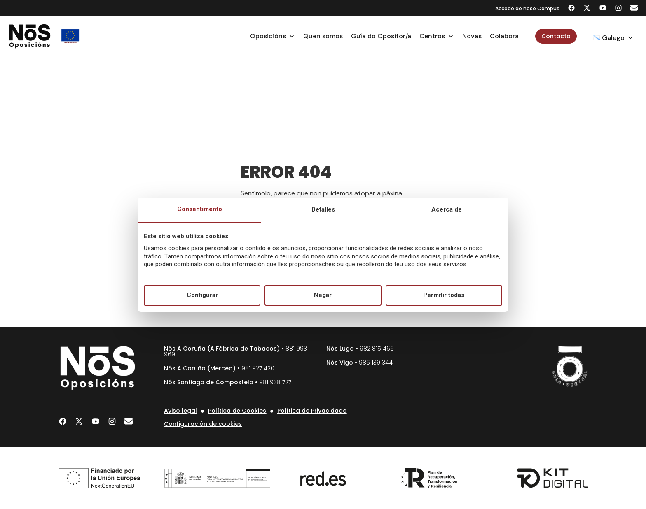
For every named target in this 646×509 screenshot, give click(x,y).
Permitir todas (443, 295)
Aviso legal (180, 411)
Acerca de (446, 209)
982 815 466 (377, 348)
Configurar (202, 295)
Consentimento (199, 209)
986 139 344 (376, 362)
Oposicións (272, 36)
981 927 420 (257, 368)
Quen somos (323, 36)
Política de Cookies (237, 411)
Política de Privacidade (311, 411)
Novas (472, 36)
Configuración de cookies (203, 424)
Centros (436, 36)
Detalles (323, 209)
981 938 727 (275, 382)
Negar (323, 295)
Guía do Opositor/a (381, 36)
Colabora (504, 36)
